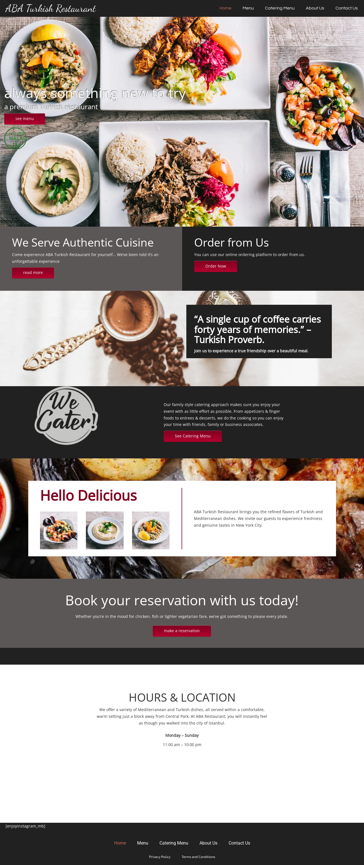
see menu (24, 118)
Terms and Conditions (198, 857)
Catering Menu (280, 8)
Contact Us (346, 8)
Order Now (215, 266)
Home (225, 8)
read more (33, 272)
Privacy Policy (159, 857)
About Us (315, 8)
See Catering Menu (193, 436)
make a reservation (182, 630)
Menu (248, 8)
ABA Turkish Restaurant (51, 8)
